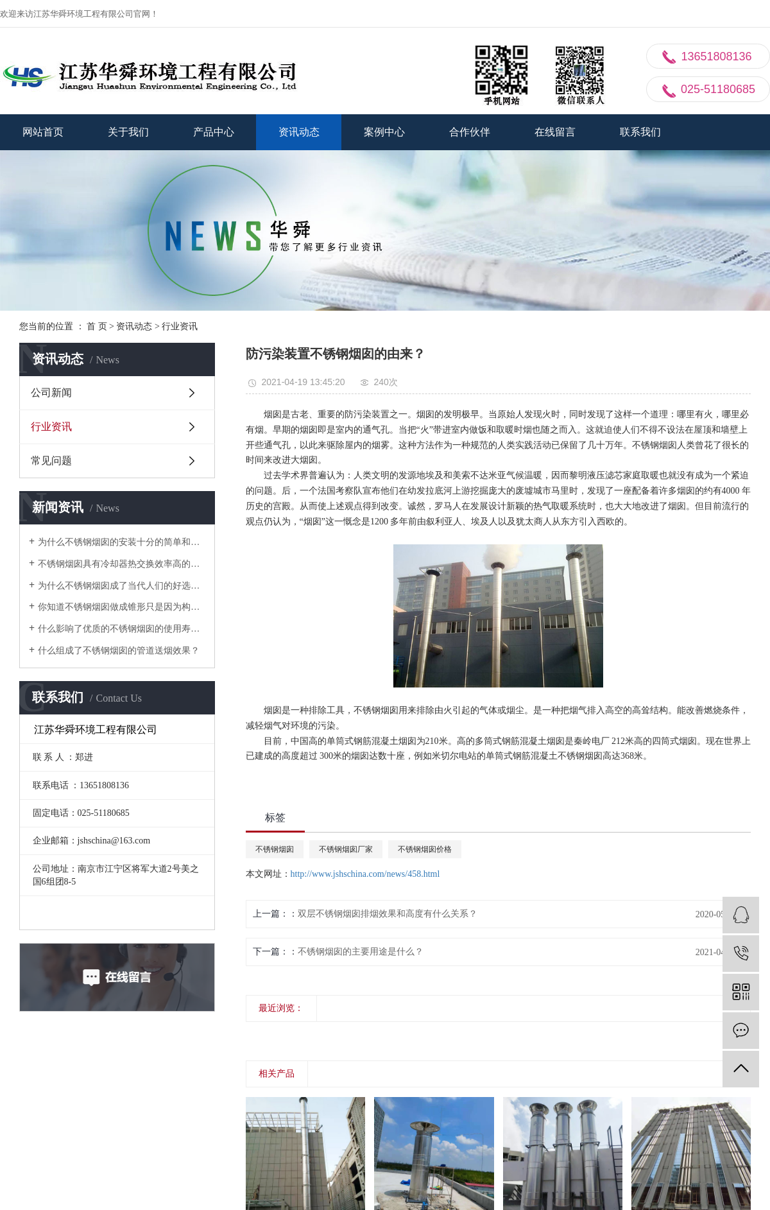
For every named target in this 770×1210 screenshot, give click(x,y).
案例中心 (384, 131)
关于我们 (128, 131)
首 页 (97, 326)
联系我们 (640, 131)
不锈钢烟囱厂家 (346, 849)
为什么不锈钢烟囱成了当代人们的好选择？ (121, 586)
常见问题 (51, 460)
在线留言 (555, 131)
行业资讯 (180, 326)
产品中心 (213, 131)
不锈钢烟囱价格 (425, 849)
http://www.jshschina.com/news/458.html (365, 874)
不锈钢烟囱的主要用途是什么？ (361, 951)
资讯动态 (299, 131)
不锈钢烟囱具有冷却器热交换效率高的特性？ (121, 564)
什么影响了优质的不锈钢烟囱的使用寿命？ (121, 629)
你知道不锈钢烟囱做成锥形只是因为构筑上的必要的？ (121, 607)
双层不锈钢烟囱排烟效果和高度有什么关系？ (387, 914)
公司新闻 (51, 392)
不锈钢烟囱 (274, 849)
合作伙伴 (469, 131)
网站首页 (43, 131)
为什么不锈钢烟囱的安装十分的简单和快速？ (121, 542)
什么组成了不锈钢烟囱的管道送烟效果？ (119, 650)
